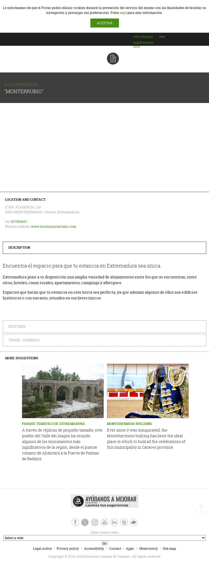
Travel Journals (23, 340)
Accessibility (94, 548)
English (138, 42)
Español (148, 42)
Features (17, 326)
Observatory (148, 548)
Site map (169, 548)
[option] (138, 43)
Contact (115, 548)
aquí (123, 12)
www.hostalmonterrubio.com (53, 226)
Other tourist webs (60, 532)
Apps (130, 548)
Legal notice (42, 548)
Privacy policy (68, 548)
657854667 (19, 221)
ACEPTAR (104, 23)
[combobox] (146, 42)
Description (19, 247)
